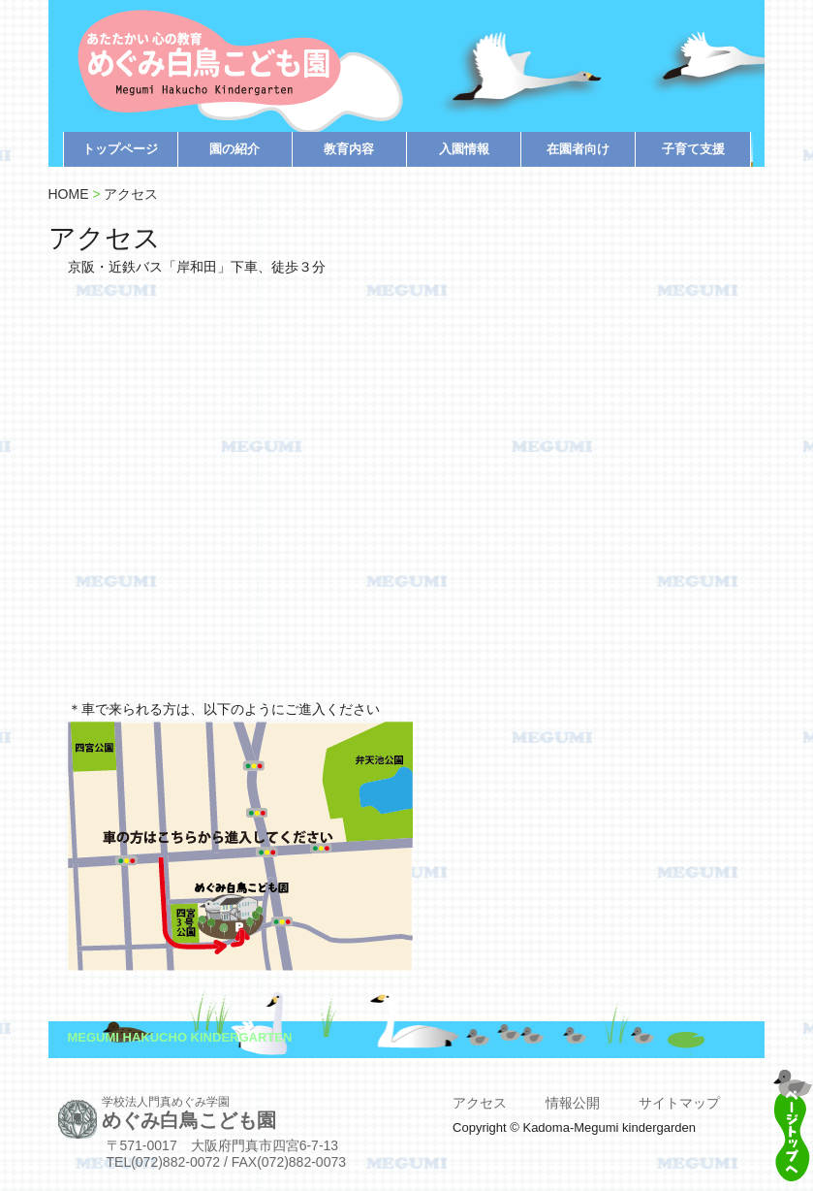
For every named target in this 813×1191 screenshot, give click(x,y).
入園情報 (464, 149)
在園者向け (578, 149)
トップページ (120, 149)
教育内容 (349, 149)
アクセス (131, 194)
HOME (68, 194)
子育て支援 (693, 149)
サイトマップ (679, 1103)
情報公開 (573, 1103)
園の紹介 (234, 149)
